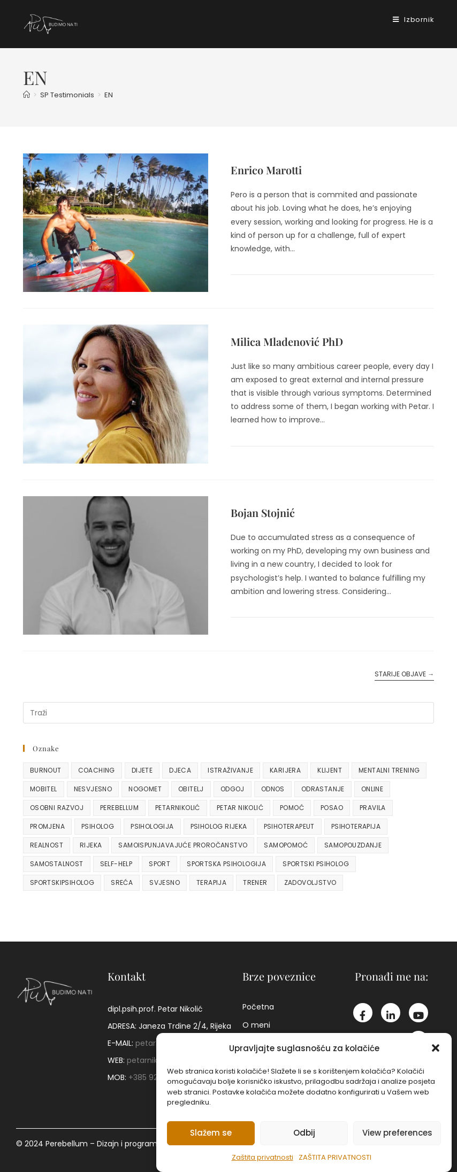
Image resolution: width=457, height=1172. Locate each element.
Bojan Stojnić (263, 512)
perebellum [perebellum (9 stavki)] (119, 807)
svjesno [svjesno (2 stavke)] (164, 882)
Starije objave (404, 674)
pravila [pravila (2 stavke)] (373, 807)
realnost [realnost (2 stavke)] (46, 845)
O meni (256, 1025)
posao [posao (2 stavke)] (332, 807)
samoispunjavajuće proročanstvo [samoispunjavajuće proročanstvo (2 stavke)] (182, 845)
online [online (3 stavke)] (372, 788)
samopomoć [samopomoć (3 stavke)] (286, 845)
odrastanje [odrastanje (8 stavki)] (323, 788)
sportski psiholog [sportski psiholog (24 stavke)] (316, 863)
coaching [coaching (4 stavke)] (96, 770)
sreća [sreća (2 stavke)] (122, 882)
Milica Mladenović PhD (287, 341)
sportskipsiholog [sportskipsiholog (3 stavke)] (62, 882)
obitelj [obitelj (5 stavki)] (191, 788)
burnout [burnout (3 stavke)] (46, 770)
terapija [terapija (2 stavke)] (211, 882)
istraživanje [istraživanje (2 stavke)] (230, 770)
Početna (258, 1006)
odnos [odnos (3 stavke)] (273, 788)
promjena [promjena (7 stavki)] (47, 826)
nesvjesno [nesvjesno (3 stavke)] (93, 788)
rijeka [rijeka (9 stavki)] (91, 845)
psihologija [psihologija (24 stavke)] (152, 826)
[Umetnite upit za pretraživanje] (229, 712)
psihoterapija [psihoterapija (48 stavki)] (355, 826)
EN (108, 95)
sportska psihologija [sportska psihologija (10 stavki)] (226, 863)
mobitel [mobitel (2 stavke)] (43, 788)
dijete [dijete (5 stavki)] (142, 770)
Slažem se (211, 1132)
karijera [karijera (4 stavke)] (285, 770)
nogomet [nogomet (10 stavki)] (145, 788)
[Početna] (26, 95)
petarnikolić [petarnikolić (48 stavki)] (177, 807)
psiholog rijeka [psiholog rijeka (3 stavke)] (219, 826)
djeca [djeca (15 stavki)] (180, 770)
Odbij (304, 1132)
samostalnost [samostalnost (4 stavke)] (56, 863)
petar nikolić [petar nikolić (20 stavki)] (240, 807)
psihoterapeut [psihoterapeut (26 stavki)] (289, 826)
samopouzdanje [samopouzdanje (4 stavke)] (353, 845)
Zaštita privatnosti (262, 1157)
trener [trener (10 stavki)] (255, 882)
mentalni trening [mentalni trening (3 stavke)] (389, 770)
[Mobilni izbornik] (409, 19)
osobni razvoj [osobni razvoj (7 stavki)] (56, 807)
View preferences (397, 1132)
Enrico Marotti (266, 170)
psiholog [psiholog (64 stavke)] (97, 826)
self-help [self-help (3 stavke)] (116, 863)
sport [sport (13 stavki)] (159, 863)
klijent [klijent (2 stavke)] (329, 770)
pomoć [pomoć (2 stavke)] (292, 807)
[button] (435, 1048)
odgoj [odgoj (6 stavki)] (232, 788)
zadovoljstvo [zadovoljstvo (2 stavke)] (310, 882)
